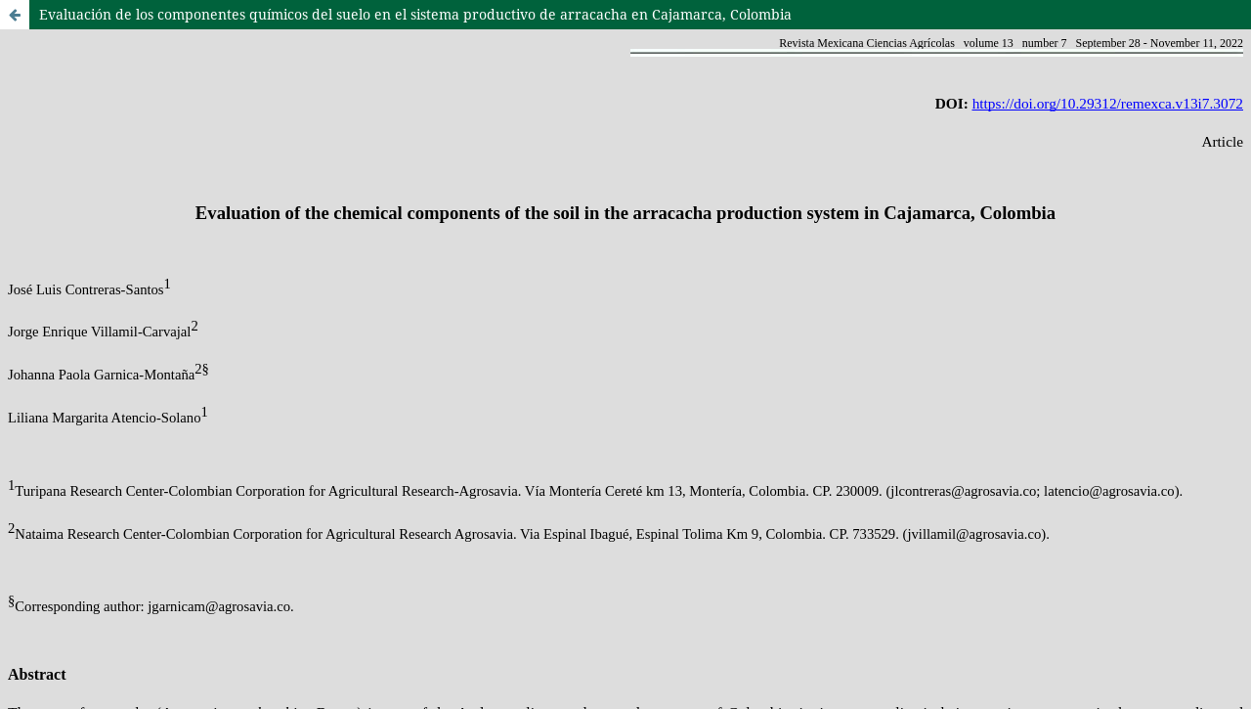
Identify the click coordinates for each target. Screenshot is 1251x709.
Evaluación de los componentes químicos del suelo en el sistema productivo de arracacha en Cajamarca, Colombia (415, 14)
